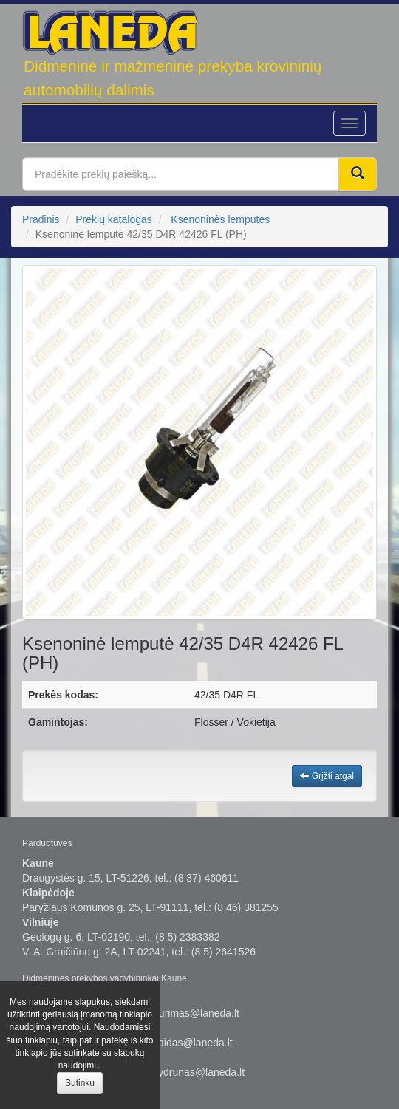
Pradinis (41, 219)
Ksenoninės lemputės (220, 219)
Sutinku (80, 1083)
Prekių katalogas (113, 219)
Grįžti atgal (327, 776)
